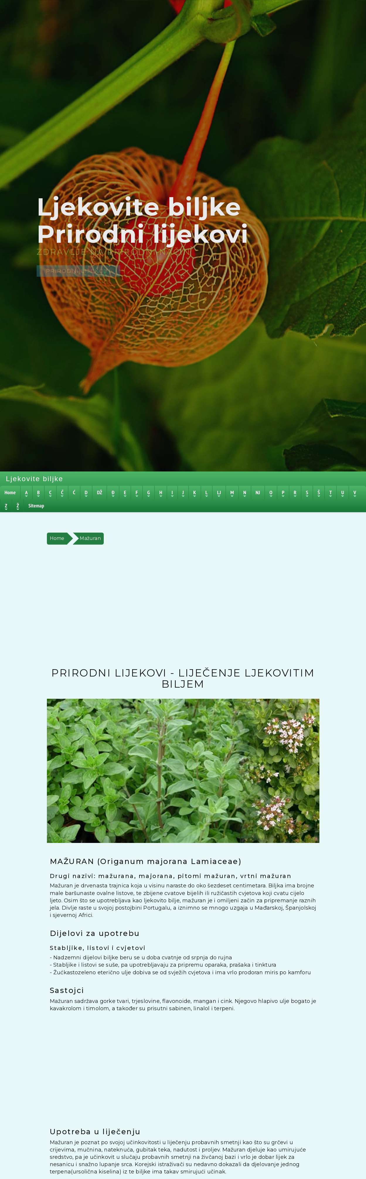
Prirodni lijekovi (78, 271)
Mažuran (90, 538)
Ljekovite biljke (34, 479)
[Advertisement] (183, 606)
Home (57, 538)
